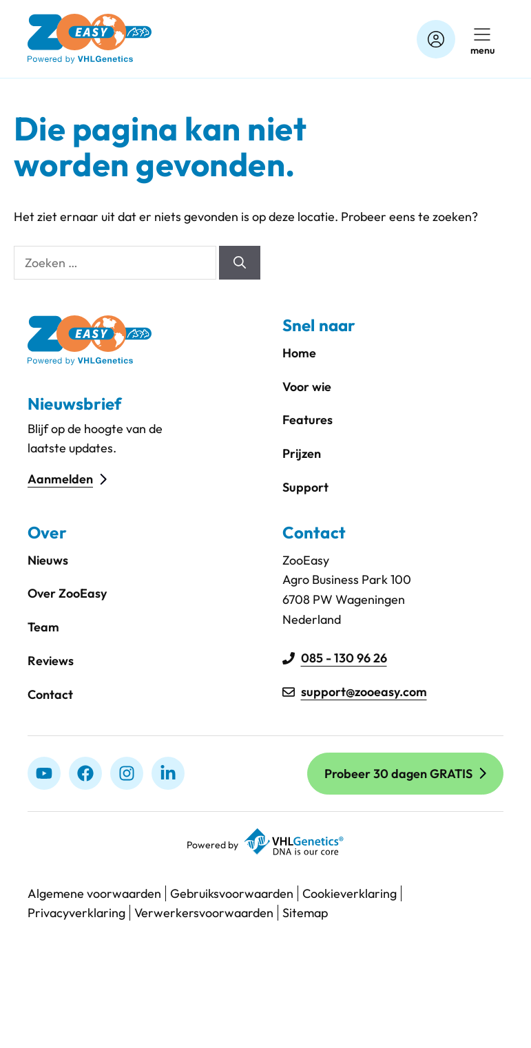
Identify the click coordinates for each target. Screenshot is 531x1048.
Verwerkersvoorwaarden (203, 913)
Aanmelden (60, 479)
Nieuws (48, 560)
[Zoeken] (239, 263)
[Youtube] (44, 773)
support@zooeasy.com (364, 692)
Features (307, 420)
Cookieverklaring (349, 893)
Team (43, 627)
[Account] (436, 39)
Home (299, 353)
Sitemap (305, 913)
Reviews (51, 661)
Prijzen (301, 453)
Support (305, 487)
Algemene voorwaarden (94, 893)
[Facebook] (85, 773)
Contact (50, 694)
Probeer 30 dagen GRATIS (398, 774)
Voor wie (306, 387)
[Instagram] (126, 773)
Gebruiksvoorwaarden (231, 893)
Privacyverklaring (76, 913)
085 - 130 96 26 (344, 658)
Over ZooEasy (67, 593)
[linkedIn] (168, 773)
